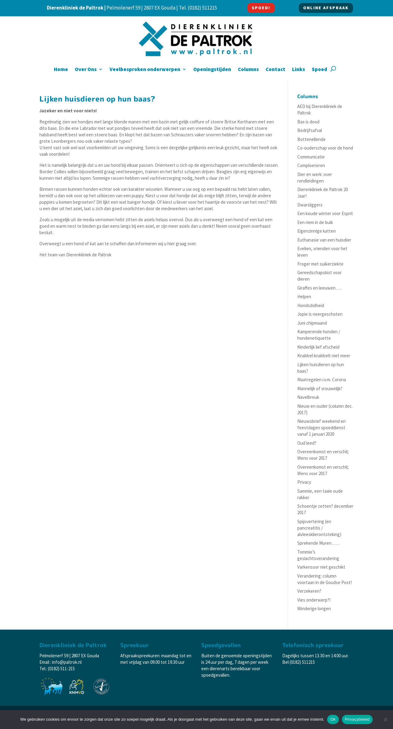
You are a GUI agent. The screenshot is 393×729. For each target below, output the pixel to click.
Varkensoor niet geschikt (321, 567)
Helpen (304, 296)
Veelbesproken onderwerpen (145, 70)
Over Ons (86, 70)
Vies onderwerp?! (314, 600)
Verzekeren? (309, 591)
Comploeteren (311, 165)
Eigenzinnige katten (316, 231)
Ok (332, 719)
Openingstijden (212, 70)
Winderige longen (314, 608)
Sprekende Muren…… (318, 543)
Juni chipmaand (312, 323)
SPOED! (261, 7)
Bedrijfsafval (309, 130)
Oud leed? (306, 443)
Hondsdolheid (310, 305)
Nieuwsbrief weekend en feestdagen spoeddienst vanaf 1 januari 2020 (321, 427)
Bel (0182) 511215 (298, 662)
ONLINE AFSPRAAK (326, 7)
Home (61, 70)
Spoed (319, 70)
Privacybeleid (357, 719)
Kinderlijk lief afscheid (318, 347)
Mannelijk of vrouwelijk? (320, 388)
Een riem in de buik (315, 222)
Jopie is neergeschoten (320, 314)
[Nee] (385, 719)
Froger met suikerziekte (320, 264)
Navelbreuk (308, 397)
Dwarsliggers (310, 205)
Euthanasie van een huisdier (324, 240)
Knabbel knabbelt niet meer (323, 355)
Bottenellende (311, 139)
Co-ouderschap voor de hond (325, 148)
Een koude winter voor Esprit (325, 213)
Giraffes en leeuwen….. (319, 288)
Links (298, 70)
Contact (275, 70)
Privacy (304, 482)
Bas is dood (308, 122)
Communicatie (311, 157)
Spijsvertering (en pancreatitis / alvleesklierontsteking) (319, 528)
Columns (248, 70)
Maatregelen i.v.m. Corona (321, 380)
